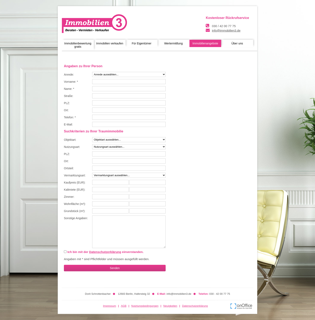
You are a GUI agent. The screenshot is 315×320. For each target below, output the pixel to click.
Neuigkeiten (170, 305)
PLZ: (67, 103)
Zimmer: (69, 196)
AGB (123, 305)
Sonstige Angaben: (76, 218)
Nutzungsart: (72, 146)
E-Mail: (68, 124)
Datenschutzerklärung (105, 252)
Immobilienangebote (205, 43)
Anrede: (69, 74)
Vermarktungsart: (75, 175)
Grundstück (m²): (74, 211)
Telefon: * (70, 117)
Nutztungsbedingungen (145, 305)
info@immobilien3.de (226, 30)
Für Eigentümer (141, 43)
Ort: (66, 110)
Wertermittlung (173, 43)
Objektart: (70, 139)
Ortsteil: (69, 168)
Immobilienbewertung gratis (77, 45)
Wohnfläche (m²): (75, 204)
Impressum (109, 305)
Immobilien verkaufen (109, 43)
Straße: (68, 96)
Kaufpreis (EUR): (74, 182)
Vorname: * (71, 81)
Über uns (237, 43)
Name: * (69, 88)
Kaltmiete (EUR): (74, 189)
